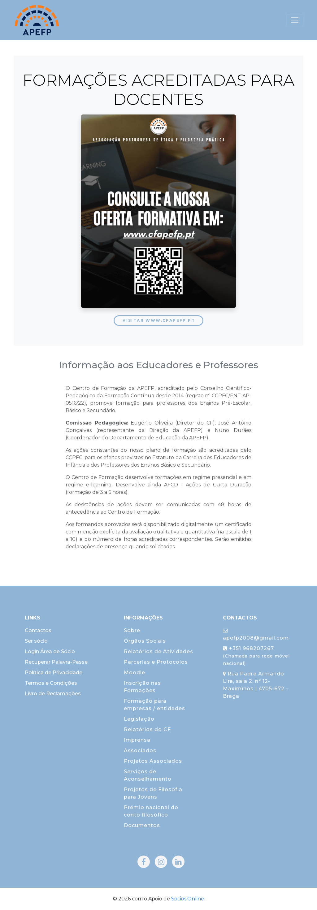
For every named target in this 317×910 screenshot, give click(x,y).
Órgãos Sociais (145, 641)
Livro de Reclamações (53, 694)
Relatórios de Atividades (158, 651)
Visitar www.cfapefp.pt (159, 320)
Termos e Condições (51, 683)
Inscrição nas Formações (142, 686)
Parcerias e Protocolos (156, 662)
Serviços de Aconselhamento (148, 775)
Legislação (139, 719)
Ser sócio (36, 641)
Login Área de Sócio (50, 651)
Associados (140, 750)
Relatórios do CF (147, 729)
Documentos (142, 825)
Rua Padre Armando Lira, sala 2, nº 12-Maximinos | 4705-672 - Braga (255, 685)
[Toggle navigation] (294, 20)
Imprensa (137, 740)
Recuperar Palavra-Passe (56, 662)
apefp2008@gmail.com (256, 634)
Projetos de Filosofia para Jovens (153, 793)
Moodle (134, 672)
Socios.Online (187, 899)
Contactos (38, 630)
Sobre (132, 630)
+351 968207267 (256, 655)
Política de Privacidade (53, 672)
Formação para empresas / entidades (154, 704)
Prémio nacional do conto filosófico (151, 811)
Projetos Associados (153, 761)
